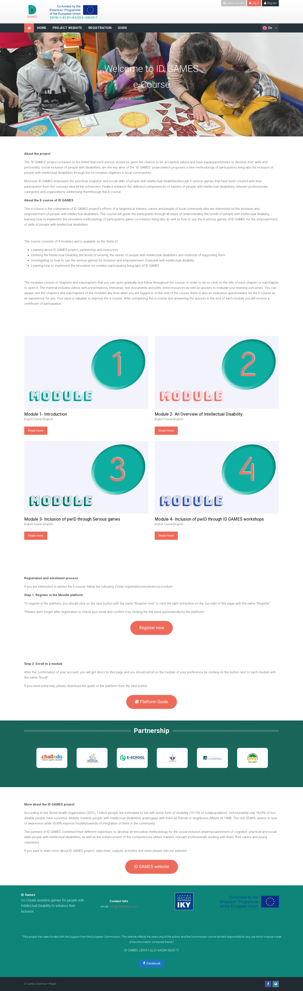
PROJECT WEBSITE (67, 28)
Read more (35, 430)
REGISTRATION (100, 28)
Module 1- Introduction (45, 414)
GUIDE (122, 28)
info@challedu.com (123, 906)
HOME (41, 28)
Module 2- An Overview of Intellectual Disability (198, 414)
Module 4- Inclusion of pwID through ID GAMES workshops (209, 519)
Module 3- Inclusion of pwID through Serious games (72, 519)
